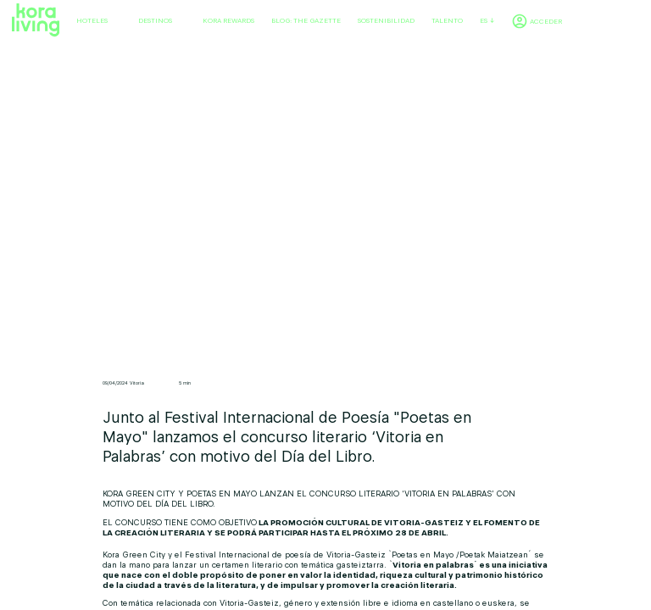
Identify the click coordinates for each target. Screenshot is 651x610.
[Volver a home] (35, 20)
